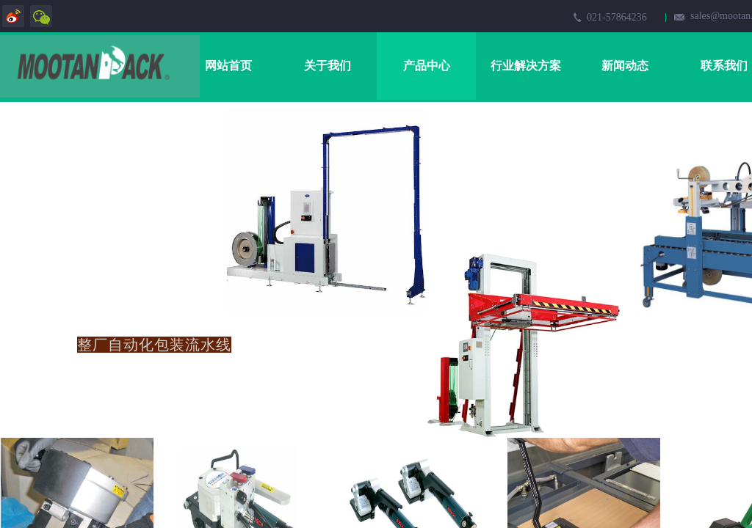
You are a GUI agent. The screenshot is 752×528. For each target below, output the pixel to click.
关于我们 (327, 65)
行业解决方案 (526, 65)
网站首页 (228, 65)
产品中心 (426, 65)
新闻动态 (624, 65)
